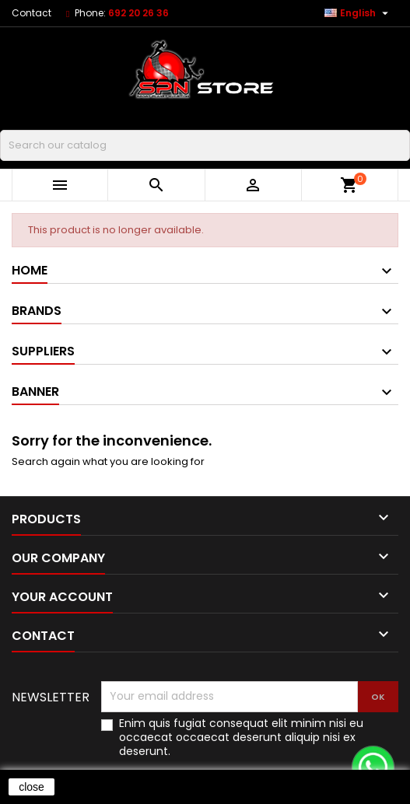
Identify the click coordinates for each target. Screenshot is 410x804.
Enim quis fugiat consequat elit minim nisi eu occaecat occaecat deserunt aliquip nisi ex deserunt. (241, 737)
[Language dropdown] (358, 13)
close (31, 787)
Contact (31, 12)
